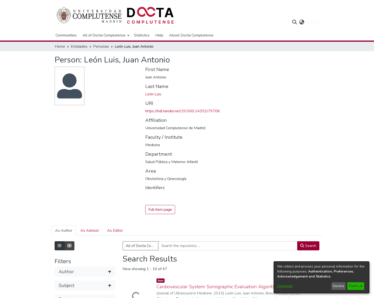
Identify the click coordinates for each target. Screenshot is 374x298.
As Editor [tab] (115, 230)
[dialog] (321, 277)
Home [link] (60, 46)
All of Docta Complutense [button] (104, 35)
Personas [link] (101, 46)
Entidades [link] (79, 46)
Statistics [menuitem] (142, 35)
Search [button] (308, 246)
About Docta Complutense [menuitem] (191, 35)
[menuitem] (105, 35)
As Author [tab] (63, 230)
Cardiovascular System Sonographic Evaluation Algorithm (218, 286)
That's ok (355, 286)
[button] (294, 22)
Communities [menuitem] (66, 35)
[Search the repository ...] (227, 246)
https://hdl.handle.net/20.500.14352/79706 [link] (182, 111)
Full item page (160, 209)
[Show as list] (60, 246)
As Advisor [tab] (89, 230)
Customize (285, 286)
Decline (338, 286)
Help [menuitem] (159, 35)
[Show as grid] (69, 246)
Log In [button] (311, 22)
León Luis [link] (153, 94)
